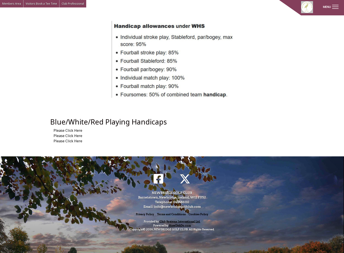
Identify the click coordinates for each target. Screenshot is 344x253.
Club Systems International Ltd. (179, 221)
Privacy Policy (145, 214)
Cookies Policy (198, 214)
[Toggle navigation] (330, 7)
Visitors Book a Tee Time (41, 3)
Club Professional (73, 3)
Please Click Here (68, 130)
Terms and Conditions (171, 214)
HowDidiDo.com (180, 225)
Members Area (11, 3)
